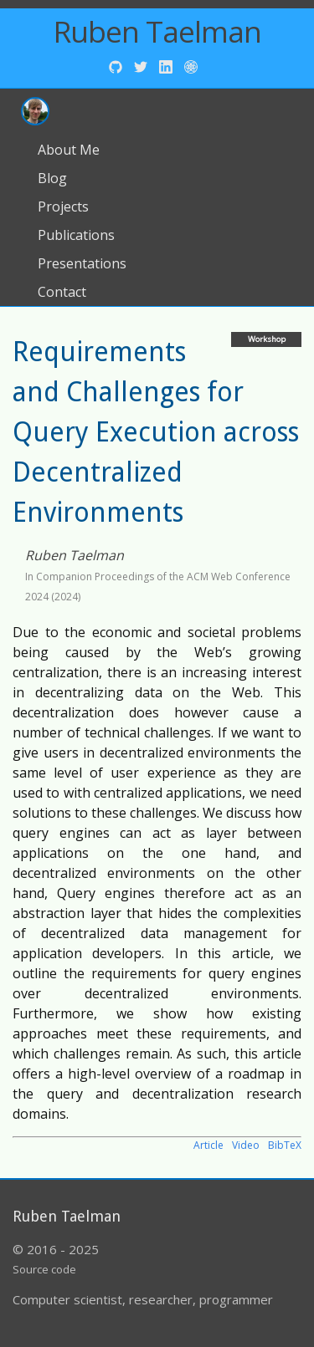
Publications (76, 235)
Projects (63, 206)
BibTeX (284, 1145)
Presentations (82, 263)
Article (208, 1145)
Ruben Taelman (157, 31)
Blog (52, 178)
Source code (44, 1269)
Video (246, 1145)
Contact (62, 292)
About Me (69, 149)
